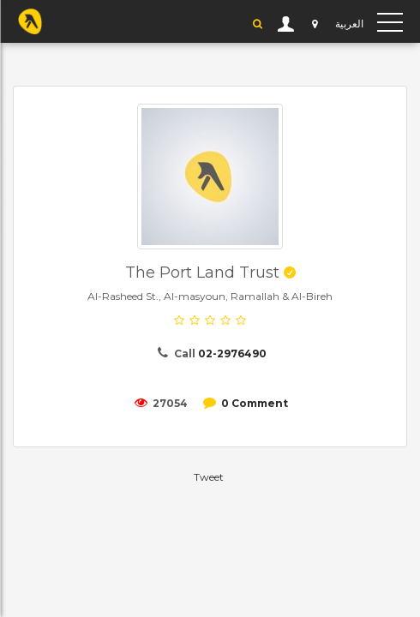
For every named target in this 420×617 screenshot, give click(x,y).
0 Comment (254, 403)
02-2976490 (232, 353)
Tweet (209, 476)
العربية (349, 23)
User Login (286, 24)
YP (30, 21)
